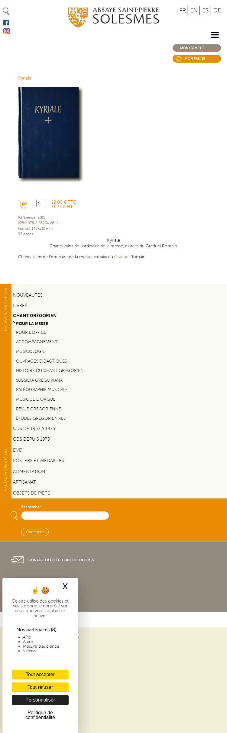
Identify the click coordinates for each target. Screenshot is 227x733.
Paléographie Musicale (42, 389)
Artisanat (24, 482)
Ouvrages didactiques (41, 361)
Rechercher (31, 507)
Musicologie (30, 351)
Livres (20, 305)
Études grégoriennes (41, 418)
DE (217, 10)
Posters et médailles (38, 460)
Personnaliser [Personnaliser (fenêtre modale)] (40, 699)
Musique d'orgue (35, 399)
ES (205, 10)
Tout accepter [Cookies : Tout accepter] (40, 674)
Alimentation (29, 471)
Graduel (121, 257)
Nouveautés (28, 295)
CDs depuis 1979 (31, 439)
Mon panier (195, 58)
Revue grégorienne (38, 409)
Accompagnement (36, 342)
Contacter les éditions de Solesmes (61, 560)
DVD (17, 450)
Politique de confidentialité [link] (40, 715)
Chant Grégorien (35, 315)
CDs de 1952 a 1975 (34, 428)
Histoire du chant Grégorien (50, 370)
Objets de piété (31, 493)
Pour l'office (31, 332)
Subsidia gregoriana (39, 380)
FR (182, 10)
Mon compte (191, 48)
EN (194, 10)
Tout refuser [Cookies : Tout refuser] (40, 687)
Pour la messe (32, 323)
